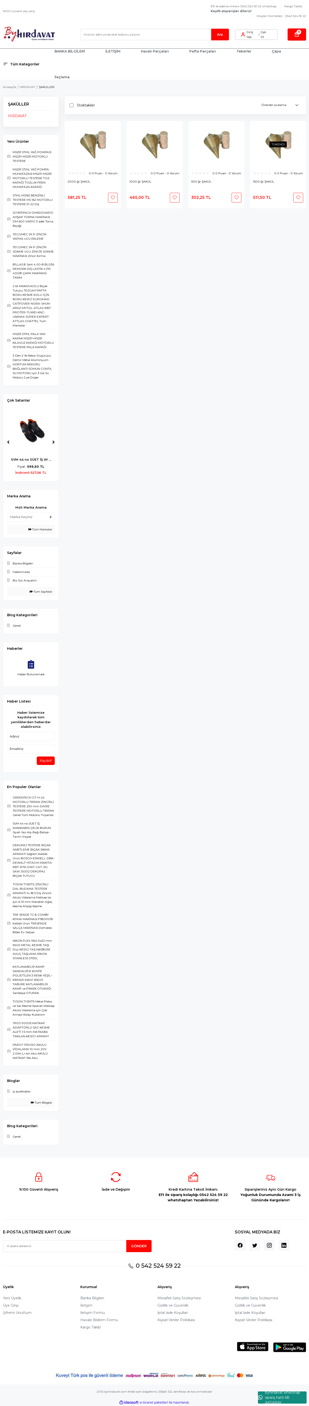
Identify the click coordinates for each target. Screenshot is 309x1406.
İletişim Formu (92, 1312)
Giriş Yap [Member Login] (249, 34)
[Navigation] (26, 64)
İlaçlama (62, 77)
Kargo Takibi (293, 6)
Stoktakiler (86, 105)
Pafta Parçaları (202, 51)
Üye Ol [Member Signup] (263, 34)
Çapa (276, 51)
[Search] (154, 34)
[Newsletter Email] (77, 1246)
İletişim (86, 1305)
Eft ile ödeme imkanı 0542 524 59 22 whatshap (243, 8)
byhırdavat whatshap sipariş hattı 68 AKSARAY (279, 1397)
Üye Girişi (10, 1305)
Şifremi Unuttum (17, 1312)
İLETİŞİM (112, 51)
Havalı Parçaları (155, 51)
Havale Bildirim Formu (99, 1320)
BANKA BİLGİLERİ (70, 51)
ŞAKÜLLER (47, 87)
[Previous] (8, 442)
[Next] (53, 442)
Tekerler (243, 51)
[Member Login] (243, 34)
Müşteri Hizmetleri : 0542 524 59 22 (281, 16)
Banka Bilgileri (92, 1298)
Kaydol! (46, 760)
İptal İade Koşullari (172, 1312)
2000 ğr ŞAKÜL (79, 181)
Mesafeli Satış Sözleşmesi (179, 1298)
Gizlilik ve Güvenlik (172, 1305)
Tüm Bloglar (41, 1102)
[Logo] (29, 34)
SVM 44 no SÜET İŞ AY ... (31, 459)
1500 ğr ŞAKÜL (263, 181)
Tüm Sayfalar (41, 591)
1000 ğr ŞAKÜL (140, 181)
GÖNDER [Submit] (139, 1246)
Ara (220, 34)
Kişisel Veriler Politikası (176, 1320)
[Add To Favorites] (113, 197)
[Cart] (297, 34)
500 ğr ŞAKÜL (201, 181)
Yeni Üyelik (12, 1298)
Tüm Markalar (40, 529)
